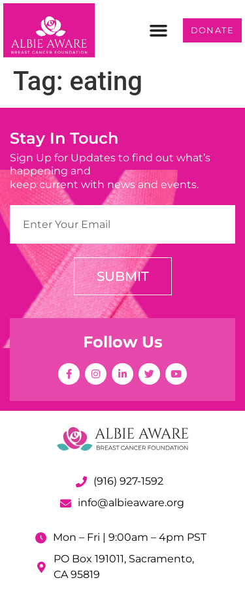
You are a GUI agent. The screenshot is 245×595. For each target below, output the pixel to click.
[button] (158, 30)
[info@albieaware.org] (65, 503)
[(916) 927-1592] (81, 481)
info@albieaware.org (131, 502)
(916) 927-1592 (128, 481)
